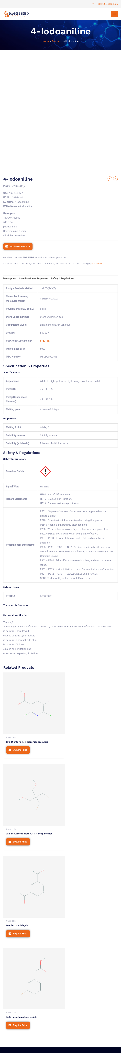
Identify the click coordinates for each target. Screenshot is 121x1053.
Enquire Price (20, 744)
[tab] (9, 279)
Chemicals (97, 264)
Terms (66, 1037)
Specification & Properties (33, 279)
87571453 (45, 341)
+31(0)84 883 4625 (108, 4)
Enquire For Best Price (20, 247)
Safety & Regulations (62, 279)
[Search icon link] (93, 4)
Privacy (55, 1037)
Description (9, 279)
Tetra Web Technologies (24, 1047)
